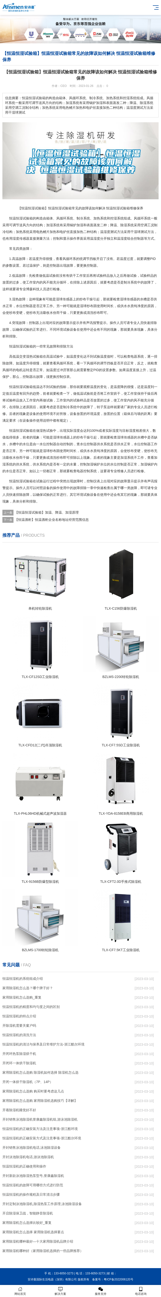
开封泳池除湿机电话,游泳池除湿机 (28, 1157)
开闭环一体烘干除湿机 (19, 1063)
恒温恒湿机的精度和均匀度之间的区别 (31, 1007)
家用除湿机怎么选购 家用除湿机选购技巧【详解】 (39, 1101)
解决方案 (60, 1291)
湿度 (106, 232)
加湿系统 (127, 457)
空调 (144, 225)
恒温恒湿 (16, 218)
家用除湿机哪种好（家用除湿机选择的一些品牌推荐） (42, 1251)
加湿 (49, 225)
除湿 (123, 225)
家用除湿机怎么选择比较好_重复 (27, 1223)
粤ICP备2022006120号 (118, 1279)
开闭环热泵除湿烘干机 (19, 1054)
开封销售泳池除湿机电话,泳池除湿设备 (31, 1147)
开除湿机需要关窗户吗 (19, 1025)
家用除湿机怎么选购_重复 (21, 997)
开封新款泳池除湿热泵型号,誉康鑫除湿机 (33, 1176)
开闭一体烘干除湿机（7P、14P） (27, 1082)
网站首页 (20, 1291)
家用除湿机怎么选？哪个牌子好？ (27, 988)
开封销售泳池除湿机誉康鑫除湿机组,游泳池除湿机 (39, 1119)
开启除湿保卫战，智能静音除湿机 (27, 1213)
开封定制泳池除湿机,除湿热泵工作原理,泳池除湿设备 (42, 1204)
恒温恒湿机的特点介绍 (19, 1016)
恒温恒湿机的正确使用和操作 (24, 1166)
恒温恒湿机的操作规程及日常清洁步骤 (31, 1194)
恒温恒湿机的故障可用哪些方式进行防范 (32, 1185)
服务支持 (101, 1291)
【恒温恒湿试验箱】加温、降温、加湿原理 (47, 512)
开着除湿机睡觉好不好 (19, 1110)
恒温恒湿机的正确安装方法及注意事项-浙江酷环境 (40, 1129)
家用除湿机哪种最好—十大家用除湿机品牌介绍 (37, 1241)
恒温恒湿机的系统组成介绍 (22, 979)
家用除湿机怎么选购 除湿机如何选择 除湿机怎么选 (40, 1072)
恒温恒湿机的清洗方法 (19, 1035)
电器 (133, 356)
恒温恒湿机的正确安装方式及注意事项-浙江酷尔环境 (41, 1138)
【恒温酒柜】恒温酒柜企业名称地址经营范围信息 (52, 520)
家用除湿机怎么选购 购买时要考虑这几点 (33, 1091)
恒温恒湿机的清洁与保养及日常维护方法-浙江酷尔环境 (43, 1044)
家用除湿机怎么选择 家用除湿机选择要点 (33, 1232)
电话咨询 (141, 1291)
